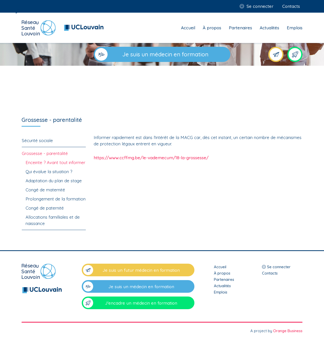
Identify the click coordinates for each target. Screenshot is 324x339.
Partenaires (240, 27)
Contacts (291, 6)
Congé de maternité (45, 189)
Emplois (294, 27)
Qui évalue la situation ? (49, 171)
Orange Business (287, 330)
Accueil (188, 27)
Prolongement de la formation (56, 198)
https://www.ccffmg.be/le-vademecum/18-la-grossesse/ (151, 157)
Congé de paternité (45, 208)
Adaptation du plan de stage (54, 180)
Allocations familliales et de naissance (53, 220)
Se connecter (260, 6)
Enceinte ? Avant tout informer (55, 162)
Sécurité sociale (37, 140)
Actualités (269, 27)
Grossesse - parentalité (45, 153)
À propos (212, 27)
